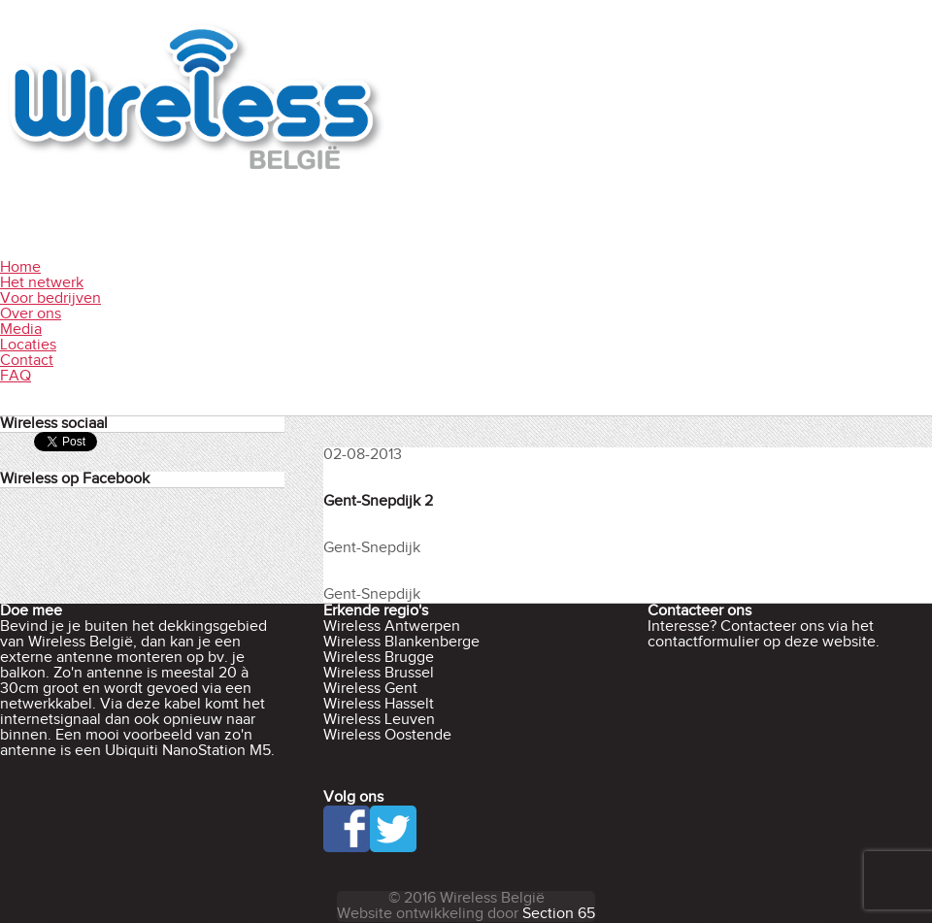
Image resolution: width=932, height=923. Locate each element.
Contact (26, 360)
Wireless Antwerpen (391, 626)
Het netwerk (41, 283)
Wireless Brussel (378, 673)
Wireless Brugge (378, 657)
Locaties (28, 345)
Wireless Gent (370, 688)
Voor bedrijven (50, 298)
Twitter (393, 829)
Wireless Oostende (387, 735)
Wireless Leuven (379, 719)
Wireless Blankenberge (401, 642)
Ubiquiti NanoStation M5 (188, 751)
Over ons (30, 314)
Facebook (346, 829)
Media (21, 329)
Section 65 (558, 914)
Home (20, 267)
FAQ (15, 376)
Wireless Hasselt (378, 704)
